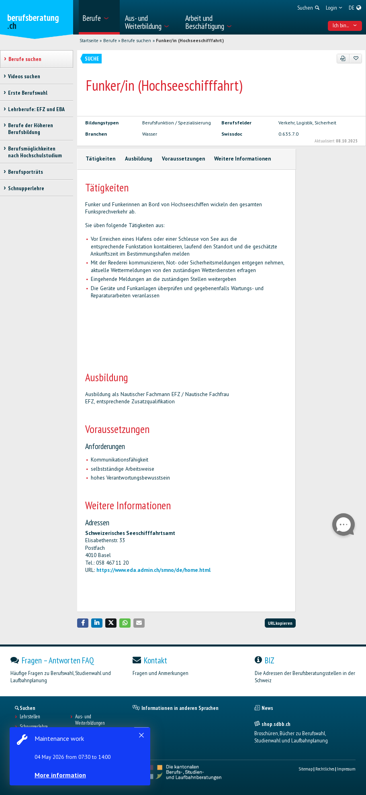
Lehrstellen (30, 717)
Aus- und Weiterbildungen (90, 720)
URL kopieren (280, 623)
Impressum (346, 769)
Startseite (89, 40)
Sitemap (306, 769)
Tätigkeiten (100, 158)
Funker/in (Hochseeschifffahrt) (190, 40)
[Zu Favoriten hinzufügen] (356, 58)
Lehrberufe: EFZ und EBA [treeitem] (36, 109)
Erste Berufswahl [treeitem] (27, 92)
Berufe (110, 40)
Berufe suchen (136, 40)
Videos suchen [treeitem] (24, 76)
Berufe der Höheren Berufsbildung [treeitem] (30, 129)
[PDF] (343, 58)
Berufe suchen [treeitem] (24, 59)
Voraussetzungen (183, 158)
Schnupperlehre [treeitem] (26, 188)
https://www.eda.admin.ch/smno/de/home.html (153, 570)
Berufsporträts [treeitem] (25, 171)
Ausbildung (138, 158)
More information (60, 775)
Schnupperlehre (34, 727)
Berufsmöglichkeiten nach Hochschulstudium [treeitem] (35, 152)
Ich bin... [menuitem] (345, 25)
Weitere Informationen (242, 158)
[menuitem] (99, 17)
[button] (82, 623)
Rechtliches (324, 769)
